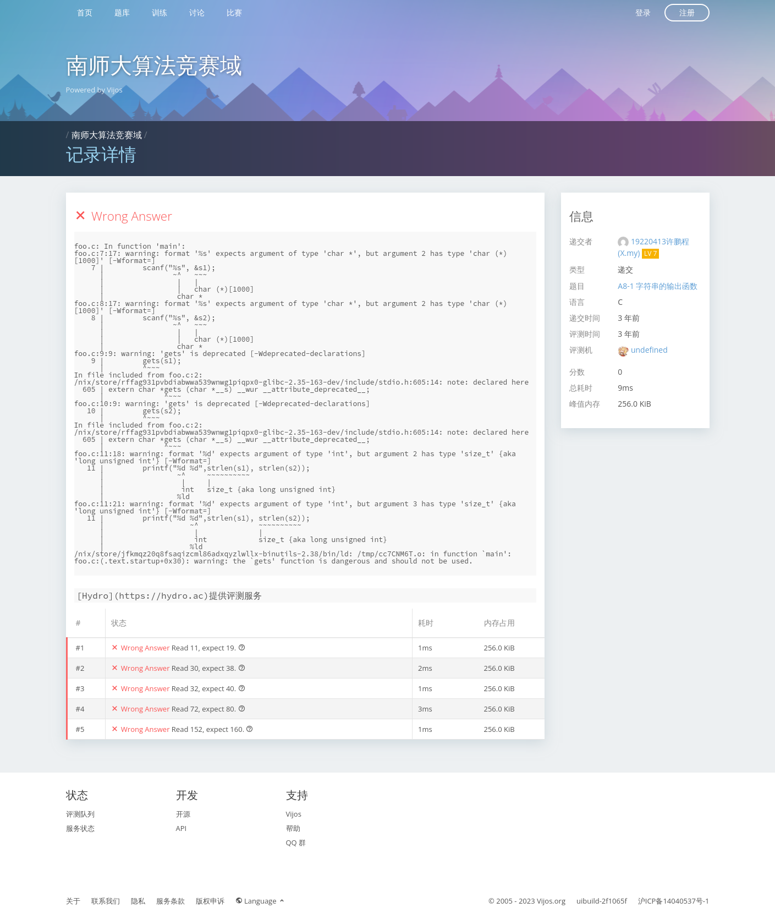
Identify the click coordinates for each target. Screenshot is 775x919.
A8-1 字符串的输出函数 (657, 286)
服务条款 (170, 901)
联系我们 (105, 901)
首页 (84, 12)
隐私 (138, 901)
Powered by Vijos (94, 90)
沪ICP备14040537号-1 (674, 901)
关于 (73, 901)
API (181, 828)
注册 (687, 12)
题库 (122, 12)
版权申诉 (210, 901)
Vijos (293, 814)
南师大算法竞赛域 (154, 65)
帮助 (293, 828)
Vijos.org (551, 901)
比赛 (234, 12)
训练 (159, 12)
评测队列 (80, 814)
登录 (643, 12)
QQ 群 (296, 842)
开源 (183, 814)
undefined (649, 349)
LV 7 (650, 253)
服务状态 (80, 828)
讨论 (197, 12)
